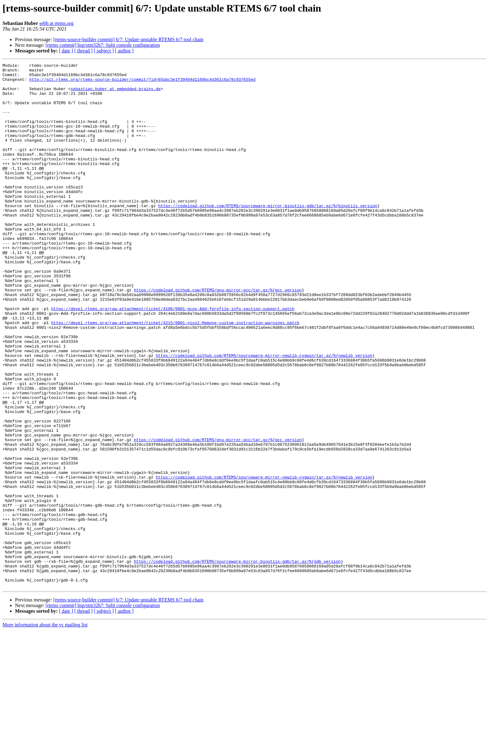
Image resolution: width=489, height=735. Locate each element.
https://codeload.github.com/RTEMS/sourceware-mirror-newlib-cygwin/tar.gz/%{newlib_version (264, 414)
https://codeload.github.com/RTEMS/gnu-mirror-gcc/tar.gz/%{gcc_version (218, 335)
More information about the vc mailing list (45, 729)
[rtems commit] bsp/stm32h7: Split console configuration (103, 45)
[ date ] (66, 50)
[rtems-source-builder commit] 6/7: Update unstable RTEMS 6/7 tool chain (128, 39)
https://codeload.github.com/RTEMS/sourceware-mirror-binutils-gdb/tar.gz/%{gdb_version (237, 661)
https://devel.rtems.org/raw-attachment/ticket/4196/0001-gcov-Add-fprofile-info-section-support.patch (172, 358)
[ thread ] (83, 50)
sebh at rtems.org (56, 23)
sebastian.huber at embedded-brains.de (115, 94)
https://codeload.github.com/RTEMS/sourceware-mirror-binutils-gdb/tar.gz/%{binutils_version (267, 234)
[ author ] (124, 50)
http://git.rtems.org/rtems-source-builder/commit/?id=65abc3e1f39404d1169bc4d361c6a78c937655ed (142, 83)
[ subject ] (104, 50)
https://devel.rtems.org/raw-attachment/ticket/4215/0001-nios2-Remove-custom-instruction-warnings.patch (175, 375)
